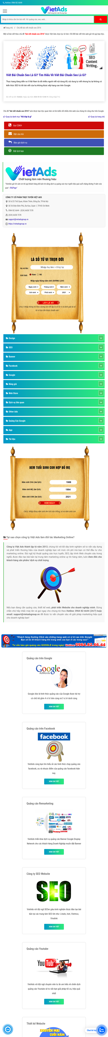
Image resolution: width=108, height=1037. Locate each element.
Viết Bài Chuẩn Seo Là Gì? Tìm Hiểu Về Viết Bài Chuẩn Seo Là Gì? (46, 75)
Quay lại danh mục (17, 117)
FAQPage (13, 188)
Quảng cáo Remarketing (40, 803)
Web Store (12, 393)
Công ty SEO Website (38, 873)
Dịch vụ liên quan (15, 402)
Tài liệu (10, 439)
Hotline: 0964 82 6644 (12, 3)
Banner (10, 356)
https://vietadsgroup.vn (17, 224)
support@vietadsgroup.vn (18, 219)
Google (10, 375)
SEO (9, 347)
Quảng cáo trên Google (39, 658)
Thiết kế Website (36, 1023)
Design (10, 338)
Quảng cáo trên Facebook (41, 728)
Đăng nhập (53, 97)
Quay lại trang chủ (96, 117)
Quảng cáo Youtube (37, 948)
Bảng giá (11, 384)
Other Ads (12, 411)
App (9, 430)
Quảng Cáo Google (15, 420)
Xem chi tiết (54, 706)
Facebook (11, 365)
